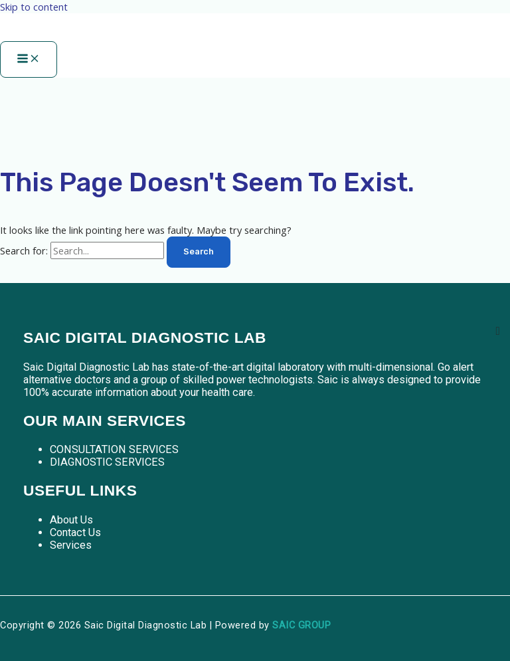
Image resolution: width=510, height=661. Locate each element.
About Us (71, 520)
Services (71, 545)
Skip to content (34, 6)
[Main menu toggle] (28, 59)
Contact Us (75, 532)
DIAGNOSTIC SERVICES (107, 462)
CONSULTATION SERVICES (114, 449)
